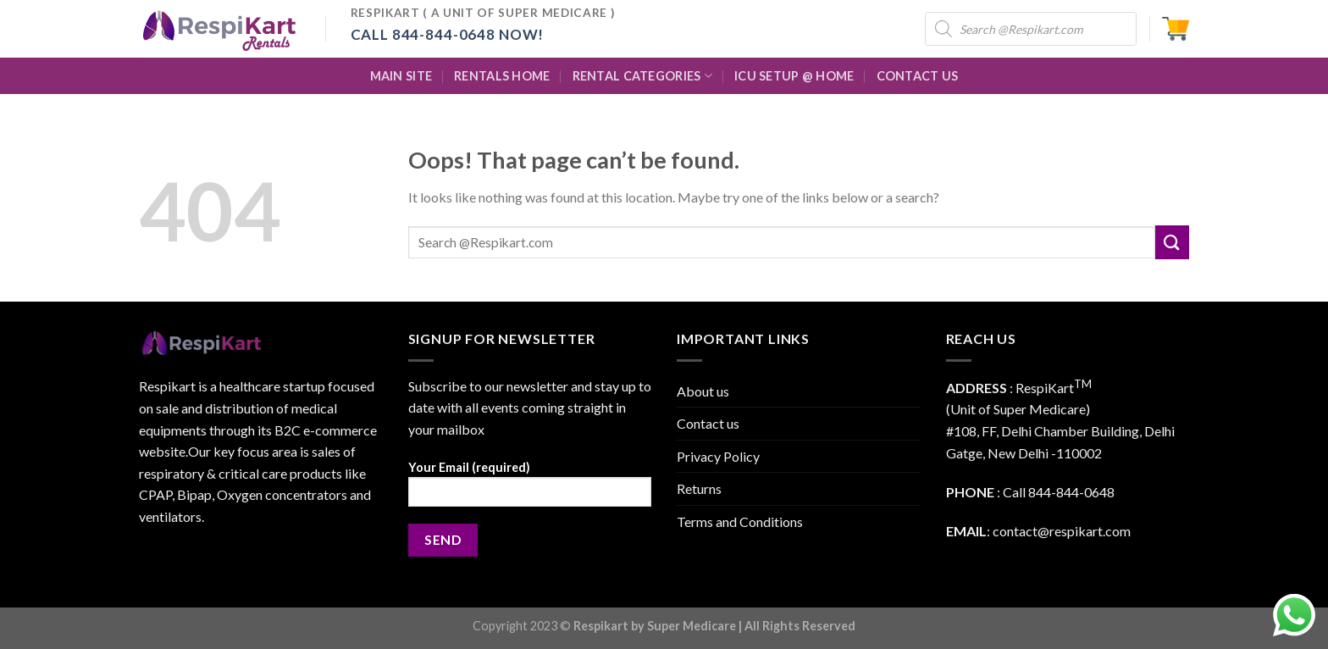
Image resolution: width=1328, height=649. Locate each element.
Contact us (708, 423)
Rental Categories (642, 76)
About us (703, 391)
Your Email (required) (530, 489)
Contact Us (918, 76)
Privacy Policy (718, 456)
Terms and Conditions (740, 521)
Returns (699, 488)
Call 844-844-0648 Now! (448, 34)
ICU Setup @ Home (794, 76)
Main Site (401, 76)
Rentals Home (502, 76)
